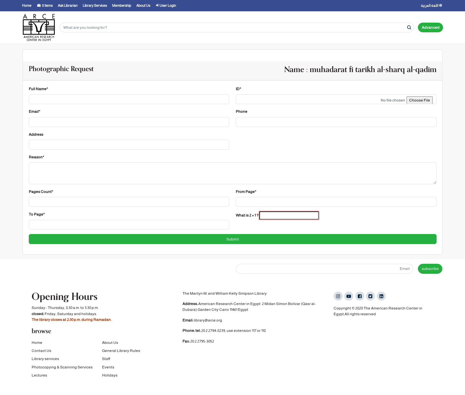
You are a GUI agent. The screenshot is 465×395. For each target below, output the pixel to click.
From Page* (246, 191)
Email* (34, 111)
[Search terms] (236, 28)
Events (108, 367)
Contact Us (41, 350)
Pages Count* (41, 191)
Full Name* (38, 89)
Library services (45, 359)
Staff (106, 359)
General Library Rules (121, 350)
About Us (110, 342)
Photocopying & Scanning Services (62, 367)
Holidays (110, 375)
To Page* (37, 214)
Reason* (36, 157)
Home (37, 342)
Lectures (39, 375)
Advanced (430, 27)
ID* (238, 89)
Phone (241, 111)
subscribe (430, 268)
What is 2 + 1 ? (247, 215)
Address (36, 134)
